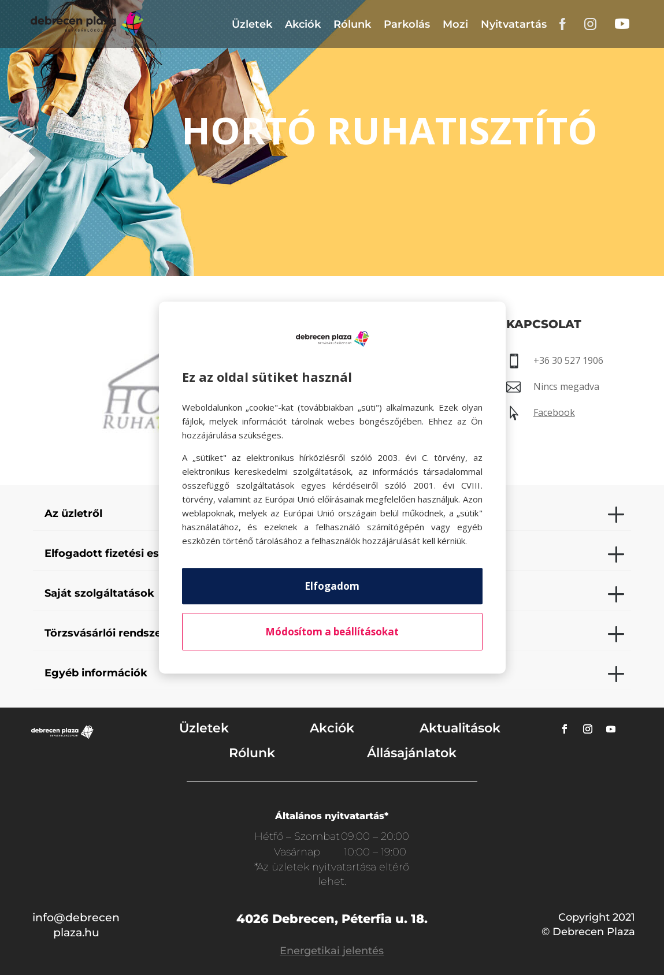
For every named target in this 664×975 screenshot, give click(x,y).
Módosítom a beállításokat (332, 631)
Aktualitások (460, 728)
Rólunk (352, 24)
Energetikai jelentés (332, 950)
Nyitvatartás (514, 24)
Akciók (303, 24)
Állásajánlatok (412, 753)
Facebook (554, 412)
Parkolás (407, 24)
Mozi (455, 24)
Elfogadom (332, 586)
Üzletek (252, 24)
